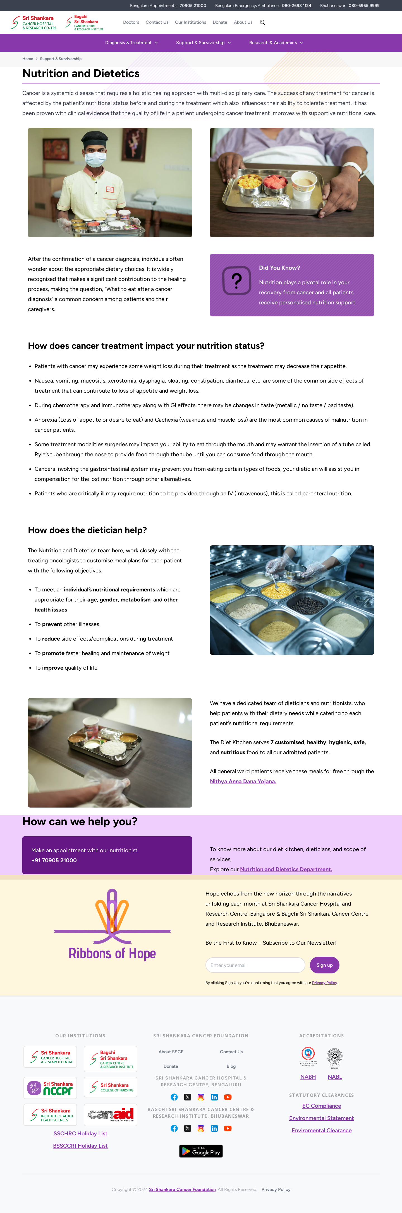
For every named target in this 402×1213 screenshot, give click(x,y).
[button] (132, 43)
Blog (231, 1066)
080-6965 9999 (364, 5)
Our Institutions (190, 22)
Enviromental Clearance (322, 1130)
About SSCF (171, 1051)
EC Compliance (321, 1105)
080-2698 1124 (296, 5)
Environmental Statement (321, 1118)
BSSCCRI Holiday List (80, 1145)
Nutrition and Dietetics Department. (286, 869)
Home (27, 58)
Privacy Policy (324, 982)
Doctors (131, 22)
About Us (243, 22)
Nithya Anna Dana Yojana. (243, 781)
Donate (220, 22)
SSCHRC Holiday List (80, 1133)
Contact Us (157, 22)
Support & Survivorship (61, 58)
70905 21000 (193, 5)
